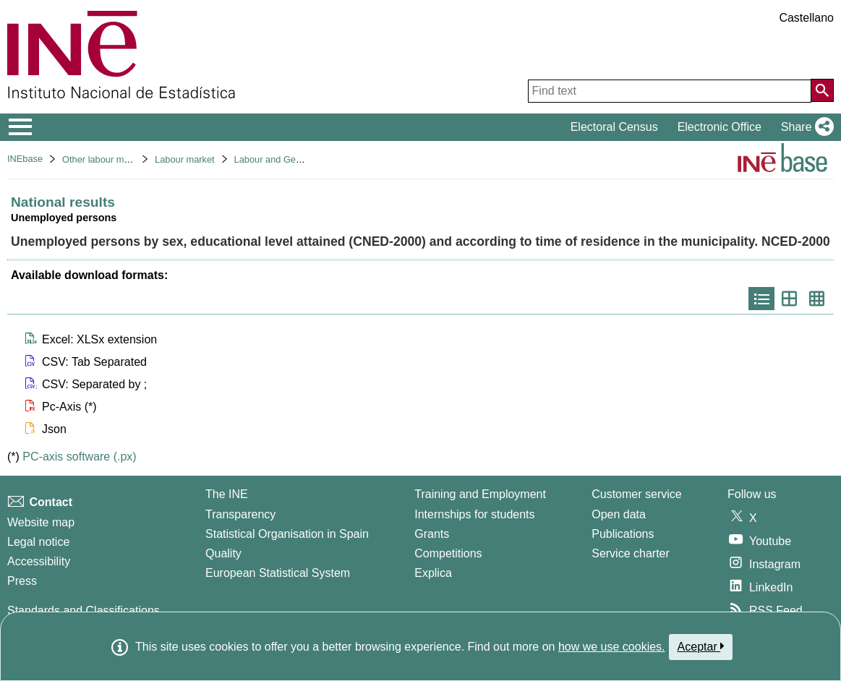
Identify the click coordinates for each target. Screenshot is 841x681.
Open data (619, 514)
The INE (226, 494)
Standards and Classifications (83, 610)
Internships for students (474, 514)
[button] (804, 127)
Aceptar (701, 646)
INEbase (25, 158)
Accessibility (38, 561)
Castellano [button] (806, 18)
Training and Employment (480, 494)
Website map (40, 522)
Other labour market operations (126, 159)
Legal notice (38, 542)
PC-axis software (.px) (79, 456)
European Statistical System (277, 573)
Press (22, 581)
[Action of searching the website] (822, 90)
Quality (223, 553)
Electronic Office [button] (719, 127)
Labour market (185, 159)
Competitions (448, 553)
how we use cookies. (611, 647)
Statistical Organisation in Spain (287, 534)
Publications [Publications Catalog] (623, 534)
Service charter (631, 553)
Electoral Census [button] (614, 127)
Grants (431, 534)
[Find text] (669, 91)
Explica (433, 573)
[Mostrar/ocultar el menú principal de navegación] (20, 127)
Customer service (636, 494)
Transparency (240, 514)
